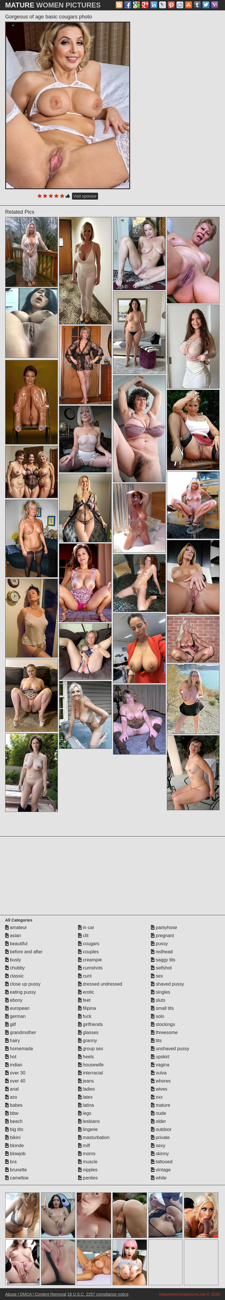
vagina (160, 1064)
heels (86, 1056)
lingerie (88, 1129)
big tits (14, 1129)
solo (157, 1016)
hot (10, 1056)
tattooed (161, 1161)
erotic (86, 992)
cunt (85, 975)
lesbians (89, 1121)
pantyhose (164, 927)
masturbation (94, 1137)
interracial (90, 1072)
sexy (158, 1145)
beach (14, 1121)
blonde (14, 1145)
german (15, 1016)
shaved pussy (167, 984)
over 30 (15, 1072)
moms (86, 1153)
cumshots (90, 967)
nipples (87, 1169)
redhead (162, 951)
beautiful (16, 943)
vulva (159, 1072)
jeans (86, 1080)
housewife (91, 1064)
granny (87, 1040)
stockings (163, 1024)
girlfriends (90, 1024)
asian (13, 935)
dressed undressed (100, 984)
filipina (87, 1008)
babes (14, 1105)
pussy (159, 943)
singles (160, 992)
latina (86, 1105)
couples (88, 951)
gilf (10, 1024)
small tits (162, 1008)
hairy (12, 1040)
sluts (158, 1000)
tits (156, 1040)
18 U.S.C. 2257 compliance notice (98, 1294)
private (160, 1137)
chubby (15, 967)
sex (157, 975)
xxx (157, 1097)
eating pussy (20, 992)
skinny (160, 1153)
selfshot (161, 967)
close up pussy (22, 984)
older (158, 1121)
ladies (86, 1089)
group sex (90, 1048)
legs (84, 1113)
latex (85, 1097)
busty (13, 959)
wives (159, 1089)
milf (84, 1145)
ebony (14, 1000)
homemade (19, 1048)
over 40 (15, 1080)
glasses (88, 1032)
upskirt (160, 1056)
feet (84, 1000)
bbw (12, 1113)
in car (86, 927)
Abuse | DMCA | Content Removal (35, 1294)
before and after (24, 951)
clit (83, 935)
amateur (16, 927)
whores (161, 1080)
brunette (16, 1169)
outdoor (161, 1129)
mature (160, 1105)
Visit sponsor (85, 196)
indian (13, 1064)
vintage (161, 1169)
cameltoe (17, 1177)
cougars (88, 943)
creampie (90, 959)
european (17, 1008)
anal (12, 1089)
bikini (13, 1137)
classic (14, 975)
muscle (87, 1161)
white (159, 1177)
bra (11, 1161)
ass (11, 1097)
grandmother (20, 1032)
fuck (84, 1016)
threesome (164, 1032)
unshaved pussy (170, 1048)
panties (88, 1177)
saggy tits (163, 959)
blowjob (15, 1153)
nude (158, 1113)
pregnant (162, 935)
